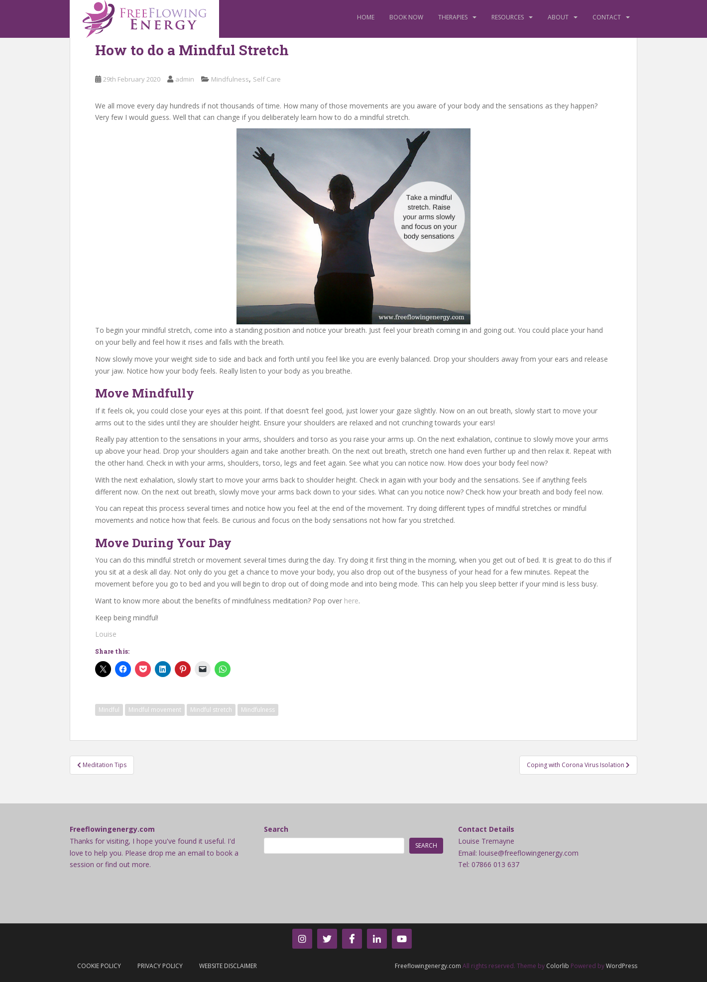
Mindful (109, 709)
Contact (606, 17)
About (558, 17)
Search (276, 829)
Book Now (406, 17)
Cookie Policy (99, 966)
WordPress (621, 966)
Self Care (267, 79)
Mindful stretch (211, 709)
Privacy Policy (160, 966)
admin (184, 79)
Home (365, 17)
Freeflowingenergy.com (428, 966)
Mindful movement (154, 709)
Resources (507, 17)
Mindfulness (230, 79)
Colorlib (557, 966)
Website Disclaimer (228, 966)
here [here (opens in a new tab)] (351, 600)
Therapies (453, 17)
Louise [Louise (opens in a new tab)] (106, 634)
